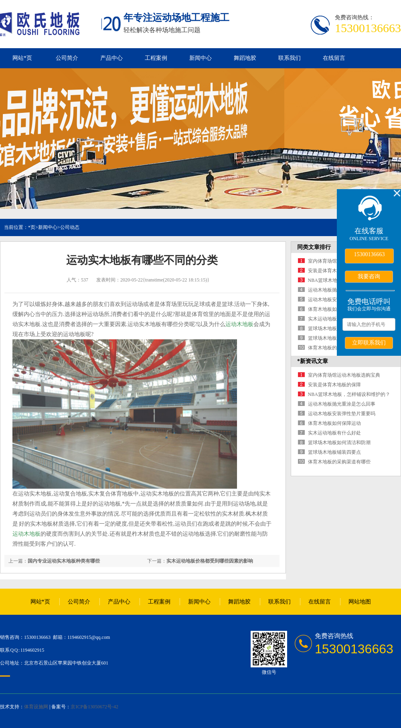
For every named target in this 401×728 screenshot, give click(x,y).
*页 (31, 227)
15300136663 (369, 254)
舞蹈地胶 (245, 58)
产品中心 (111, 58)
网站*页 (22, 58)
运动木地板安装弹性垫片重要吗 (341, 413)
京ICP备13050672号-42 (94, 707)
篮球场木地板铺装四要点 (334, 338)
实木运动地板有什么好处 (334, 319)
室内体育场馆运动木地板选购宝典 (344, 375)
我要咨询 (369, 276)
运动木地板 (239, 324)
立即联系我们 (369, 342)
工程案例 (156, 58)
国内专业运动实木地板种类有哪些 (64, 561)
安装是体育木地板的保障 (334, 270)
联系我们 (289, 58)
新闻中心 (200, 58)
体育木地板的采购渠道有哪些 (339, 462)
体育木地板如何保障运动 (334, 309)
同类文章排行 (314, 247)
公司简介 (67, 58)
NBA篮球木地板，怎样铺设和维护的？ (349, 394)
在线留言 (334, 58)
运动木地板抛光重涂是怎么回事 (341, 404)
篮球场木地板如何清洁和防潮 (339, 442)
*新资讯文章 (312, 361)
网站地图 (359, 602)
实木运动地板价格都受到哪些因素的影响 (209, 561)
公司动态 (69, 227)
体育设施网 (36, 707)
